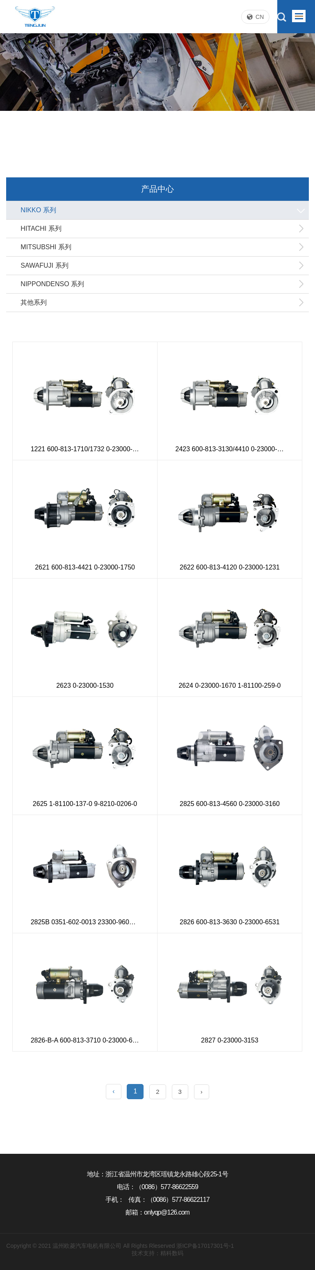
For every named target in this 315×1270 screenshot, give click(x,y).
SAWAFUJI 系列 (162, 266)
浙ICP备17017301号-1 (205, 1245)
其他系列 (162, 302)
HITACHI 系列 (162, 229)
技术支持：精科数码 (157, 1253)
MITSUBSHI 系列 (162, 247)
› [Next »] (202, 1091)
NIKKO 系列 (163, 210)
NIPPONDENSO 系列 (162, 284)
